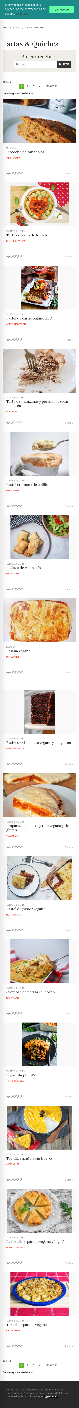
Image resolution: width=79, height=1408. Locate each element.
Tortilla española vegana (26, 1325)
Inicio (6, 27)
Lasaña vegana (18, 651)
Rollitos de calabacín (23, 568)
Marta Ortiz (12, 656)
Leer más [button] (22, 13)
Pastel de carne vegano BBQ (29, 318)
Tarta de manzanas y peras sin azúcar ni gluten (37, 403)
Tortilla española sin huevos (29, 1158)
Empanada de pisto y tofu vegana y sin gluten (37, 828)
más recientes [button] (24, 93)
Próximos (51, 86)
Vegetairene (12, 835)
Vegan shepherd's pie (23, 1075)
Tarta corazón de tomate (27, 235)
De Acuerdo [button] (62, 9)
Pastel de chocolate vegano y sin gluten (38, 742)
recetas (17, 27)
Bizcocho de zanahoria (25, 152)
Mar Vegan (11, 411)
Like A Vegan (12, 490)
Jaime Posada (13, 158)
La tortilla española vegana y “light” (35, 1241)
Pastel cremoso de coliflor (28, 484)
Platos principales (35, 27)
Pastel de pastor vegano (25, 909)
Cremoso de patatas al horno (30, 992)
